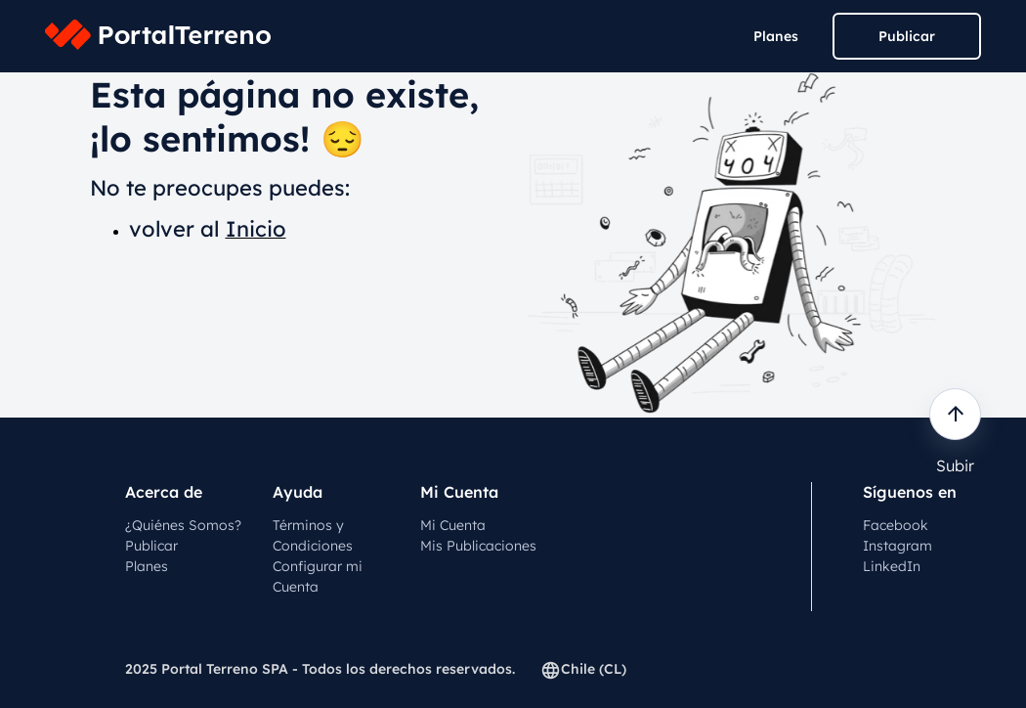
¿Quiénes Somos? (183, 525)
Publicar (906, 36)
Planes (775, 36)
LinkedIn (891, 566)
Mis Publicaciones (478, 545)
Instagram (897, 545)
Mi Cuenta (453, 525)
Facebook (895, 525)
